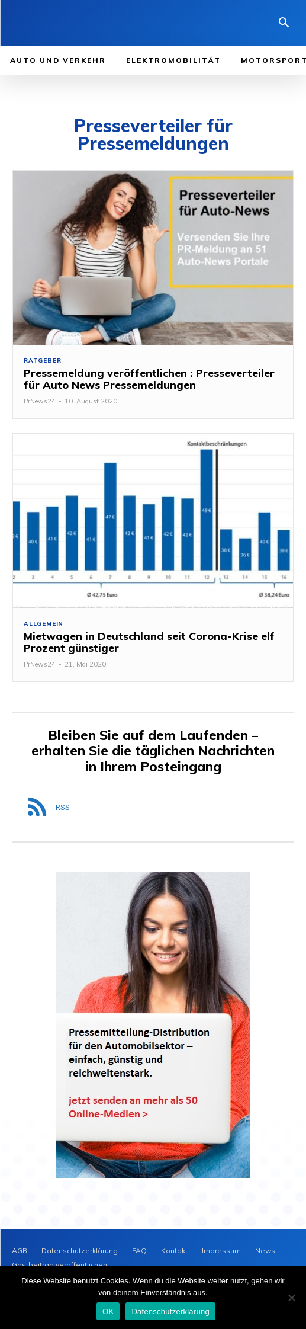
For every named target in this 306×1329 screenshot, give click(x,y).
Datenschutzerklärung (170, 1311)
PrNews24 (40, 401)
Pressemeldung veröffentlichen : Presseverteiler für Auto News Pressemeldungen (149, 379)
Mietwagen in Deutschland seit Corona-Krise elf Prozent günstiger (149, 642)
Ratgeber (42, 361)
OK (108, 1311)
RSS (63, 807)
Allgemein (43, 624)
